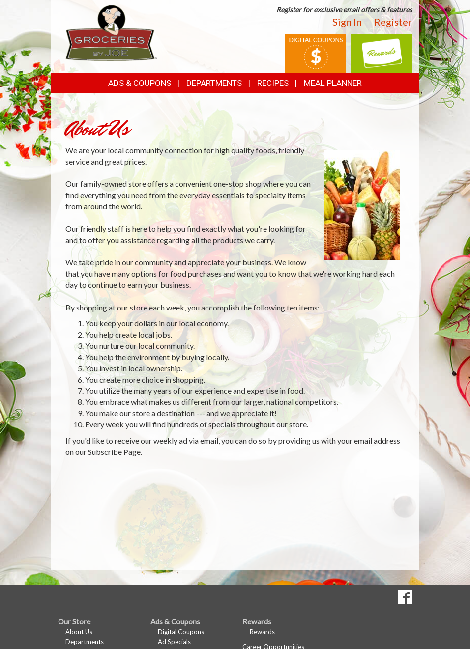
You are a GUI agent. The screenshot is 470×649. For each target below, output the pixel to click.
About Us (78, 632)
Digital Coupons (181, 632)
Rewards (262, 632)
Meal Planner (333, 83)
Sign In (347, 22)
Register (393, 22)
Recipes (273, 83)
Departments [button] (214, 83)
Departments (84, 642)
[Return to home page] (111, 32)
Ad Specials (174, 642)
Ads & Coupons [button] (139, 83)
